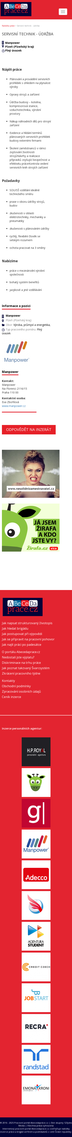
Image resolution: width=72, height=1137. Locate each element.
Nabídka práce (8, 25)
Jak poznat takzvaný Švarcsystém (26, 668)
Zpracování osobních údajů (21, 691)
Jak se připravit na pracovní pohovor (28, 639)
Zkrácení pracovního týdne (21, 673)
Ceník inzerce (11, 697)
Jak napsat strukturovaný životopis (27, 623)
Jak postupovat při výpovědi (22, 634)
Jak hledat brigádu (15, 628)
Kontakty (8, 681)
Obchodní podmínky (16, 686)
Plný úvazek (13, 50)
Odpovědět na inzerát (28, 429)
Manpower (12, 43)
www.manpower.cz (14, 406)
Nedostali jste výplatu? (18, 657)
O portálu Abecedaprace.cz (21, 652)
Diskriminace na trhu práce (21, 663)
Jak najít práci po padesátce (21, 644)
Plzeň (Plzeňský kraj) (19, 46)
